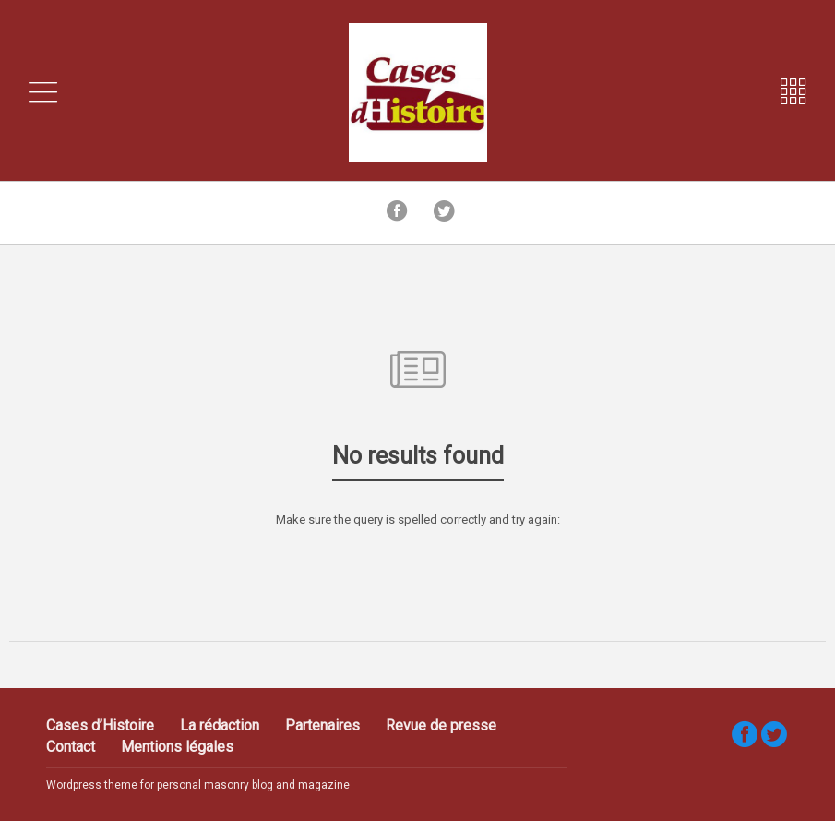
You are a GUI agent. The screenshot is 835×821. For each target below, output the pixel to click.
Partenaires (322, 725)
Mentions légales (177, 746)
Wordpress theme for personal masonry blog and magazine (198, 785)
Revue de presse (441, 725)
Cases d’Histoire (100, 725)
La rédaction (219, 725)
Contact (70, 746)
